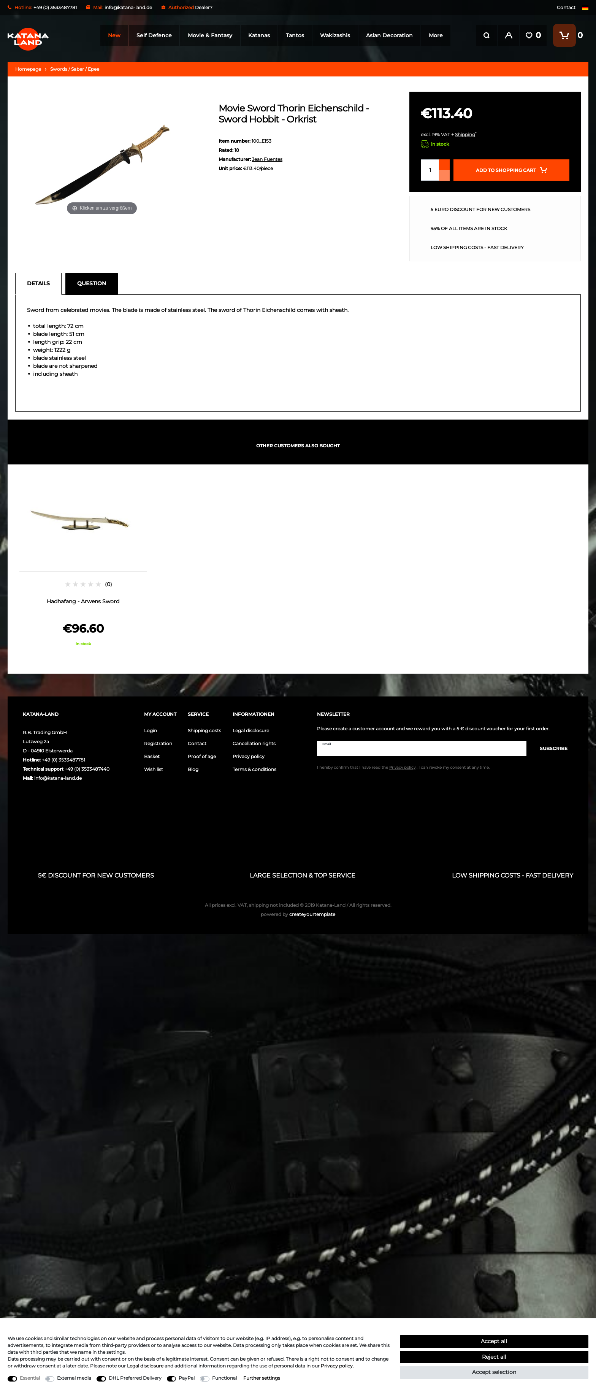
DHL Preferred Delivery (135, 1378)
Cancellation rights (254, 743)
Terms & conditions (254, 769)
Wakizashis (334, 35)
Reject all (494, 1356)
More (434, 35)
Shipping (465, 134)
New (112, 35)
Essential (30, 1378)
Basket (152, 756)
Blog (193, 769)
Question (91, 283)
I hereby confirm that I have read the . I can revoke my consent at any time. (403, 767)
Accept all (494, 1341)
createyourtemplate (298, 914)
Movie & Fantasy (208, 35)
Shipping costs (204, 730)
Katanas (257, 35)
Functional (224, 1378)
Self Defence (152, 35)
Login (150, 730)
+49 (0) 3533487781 (63, 760)
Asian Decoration (388, 35)
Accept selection (494, 1372)
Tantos (293, 35)
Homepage (28, 69)
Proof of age (202, 756)
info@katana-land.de (128, 7)
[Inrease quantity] (444, 164)
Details (38, 283)
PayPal (187, 1378)
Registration (158, 743)
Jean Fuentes (267, 159)
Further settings (261, 1378)
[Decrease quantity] (444, 175)
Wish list (153, 769)
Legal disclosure (251, 730)
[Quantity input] (430, 170)
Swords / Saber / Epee (74, 69)
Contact (566, 7)
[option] (83, 561)
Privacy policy (249, 756)
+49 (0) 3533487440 (87, 769)
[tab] (40, 284)
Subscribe (549, 748)
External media (74, 1378)
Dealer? (203, 7)
